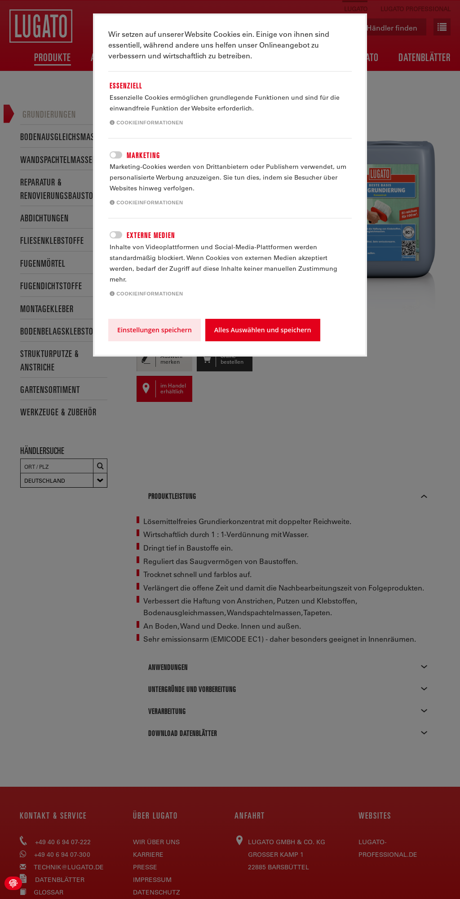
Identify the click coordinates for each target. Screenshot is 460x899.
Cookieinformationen (146, 122)
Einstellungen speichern (154, 330)
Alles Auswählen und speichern (262, 330)
